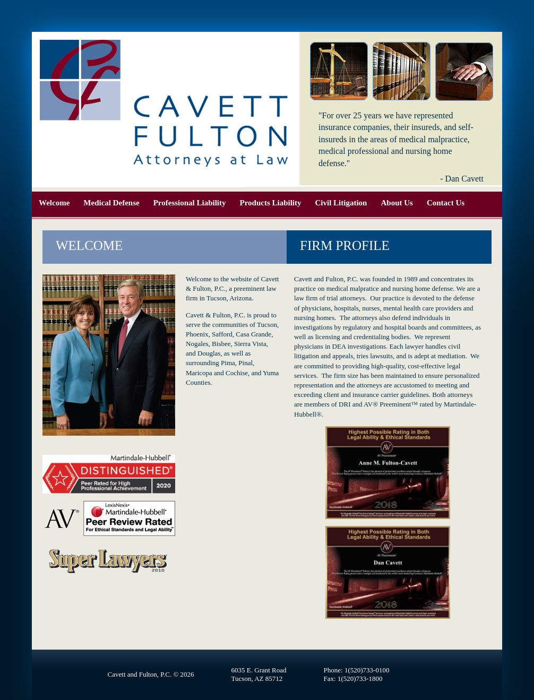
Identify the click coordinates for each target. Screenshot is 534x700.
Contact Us (445, 202)
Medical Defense (111, 202)
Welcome (54, 202)
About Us (396, 202)
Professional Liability (189, 202)
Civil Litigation (341, 202)
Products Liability (271, 202)
